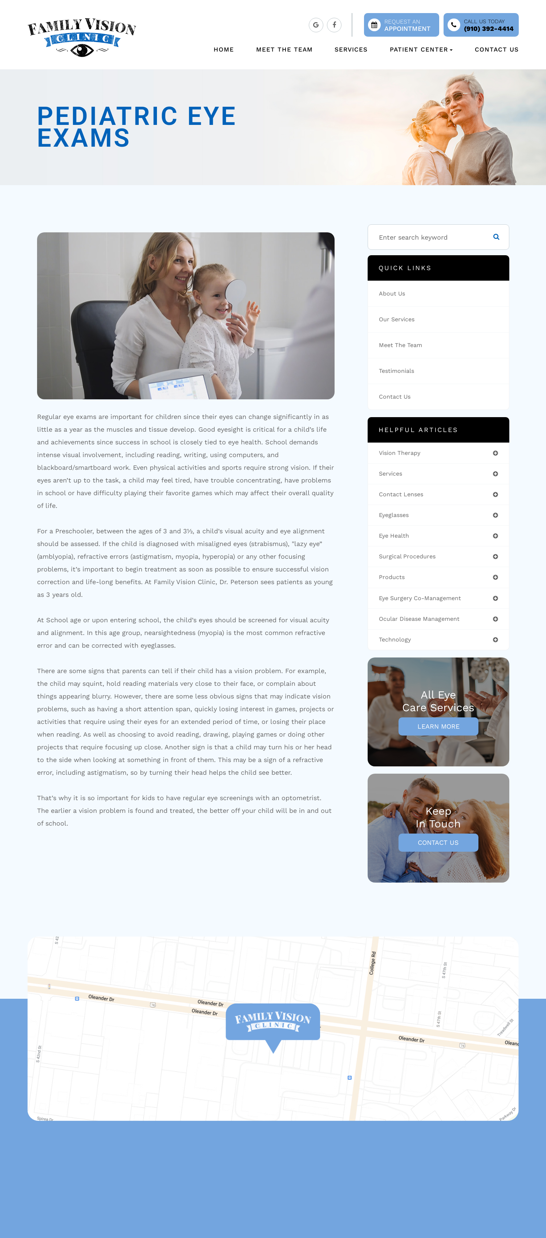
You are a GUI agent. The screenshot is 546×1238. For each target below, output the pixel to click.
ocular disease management (424, 624)
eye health (396, 539)
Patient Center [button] (421, 49)
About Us (393, 293)
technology (396, 646)
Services (351, 49)
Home (224, 49)
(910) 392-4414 (489, 28)
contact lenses (403, 496)
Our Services (398, 319)
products (393, 582)
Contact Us (497, 49)
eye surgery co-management (424, 603)
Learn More (438, 733)
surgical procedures (410, 560)
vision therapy (402, 453)
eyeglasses (395, 517)
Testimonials (399, 371)
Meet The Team (284, 49)
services (392, 474)
